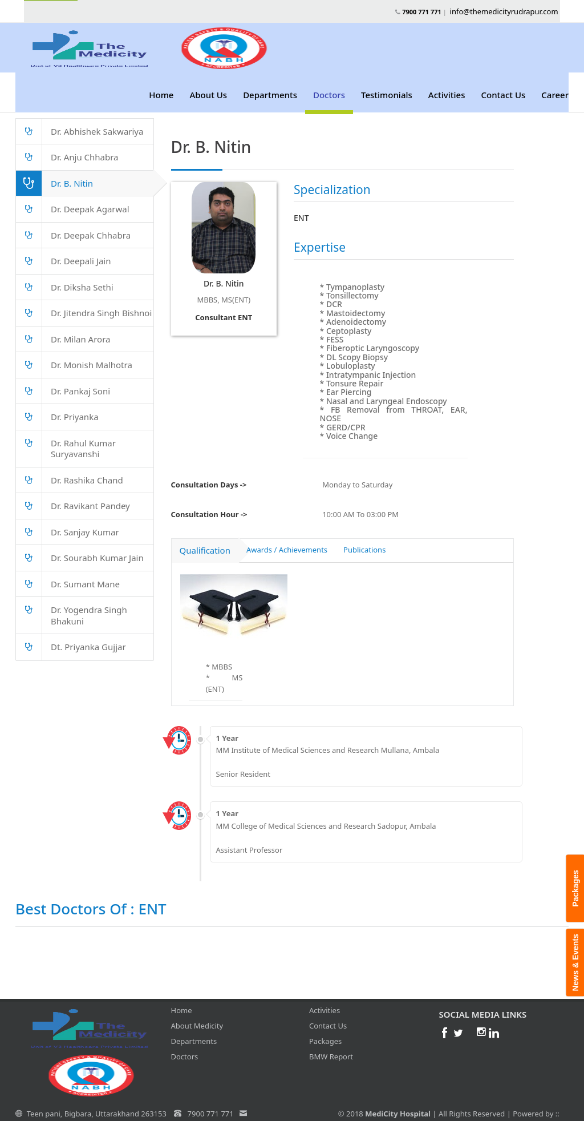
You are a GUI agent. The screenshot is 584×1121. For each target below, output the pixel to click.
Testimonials (386, 94)
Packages (325, 1032)
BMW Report (331, 1048)
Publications (364, 541)
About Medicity (197, 1017)
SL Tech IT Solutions (372, 1115)
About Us (208, 94)
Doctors (329, 94)
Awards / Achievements (286, 541)
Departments (270, 94)
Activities (446, 94)
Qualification (205, 541)
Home (161, 94)
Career (555, 94)
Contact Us (503, 94)
